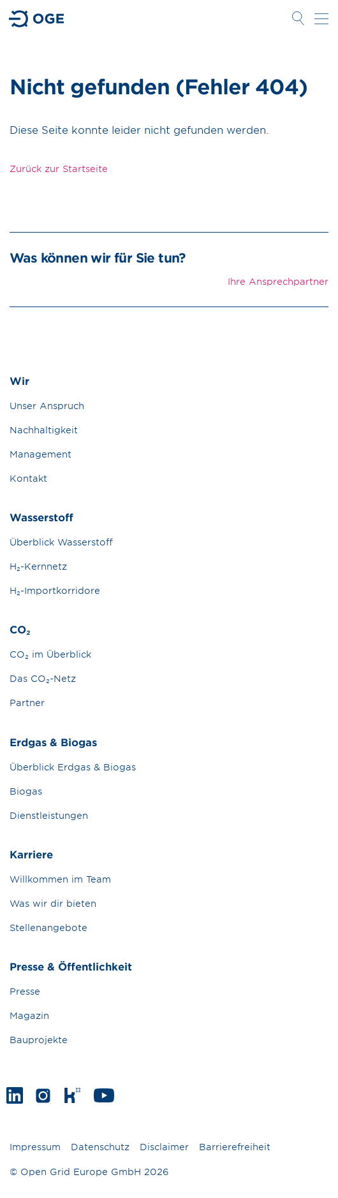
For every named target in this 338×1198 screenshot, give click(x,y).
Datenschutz (100, 1146)
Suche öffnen (298, 18)
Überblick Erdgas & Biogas (73, 766)
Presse (25, 991)
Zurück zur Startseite (59, 168)
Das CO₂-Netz (43, 678)
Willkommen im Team (60, 879)
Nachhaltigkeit (44, 429)
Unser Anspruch (47, 405)
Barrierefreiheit (234, 1146)
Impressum (35, 1146)
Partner (27, 702)
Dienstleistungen (49, 815)
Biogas (26, 791)
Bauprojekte (39, 1039)
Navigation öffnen (321, 18)
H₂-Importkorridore (55, 590)
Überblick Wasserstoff (61, 542)
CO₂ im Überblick (50, 654)
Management (40, 454)
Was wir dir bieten (53, 903)
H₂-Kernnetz (38, 566)
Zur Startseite (37, 18)
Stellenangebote (48, 927)
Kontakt (28, 478)
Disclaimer (164, 1146)
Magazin (29, 1015)
